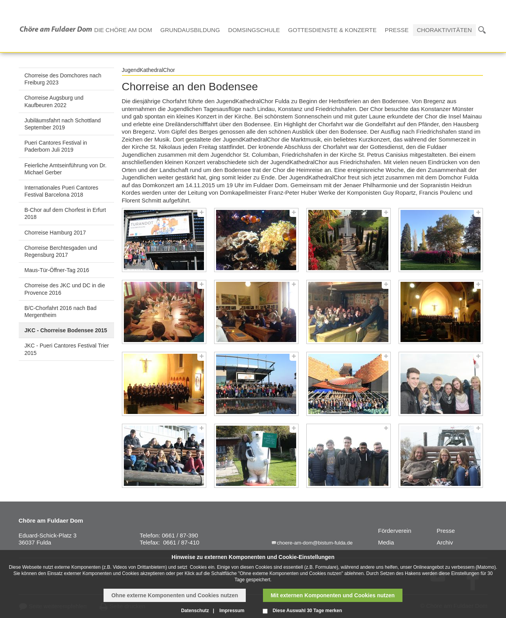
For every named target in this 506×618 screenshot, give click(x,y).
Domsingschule (254, 30)
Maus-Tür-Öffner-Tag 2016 (57, 270)
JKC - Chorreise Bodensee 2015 (66, 330)
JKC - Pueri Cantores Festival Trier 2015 (67, 349)
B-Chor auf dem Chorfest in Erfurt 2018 (65, 213)
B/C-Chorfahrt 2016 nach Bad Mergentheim (61, 311)
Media (386, 542)
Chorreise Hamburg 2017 (55, 232)
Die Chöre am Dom (123, 30)
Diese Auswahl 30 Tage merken (307, 610)
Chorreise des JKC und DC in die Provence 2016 (65, 289)
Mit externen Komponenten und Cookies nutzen (333, 595)
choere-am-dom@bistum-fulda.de (315, 543)
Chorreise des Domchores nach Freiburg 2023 (63, 79)
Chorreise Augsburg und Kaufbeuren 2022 (54, 101)
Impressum (231, 610)
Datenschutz (195, 610)
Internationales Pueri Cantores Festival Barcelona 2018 (61, 191)
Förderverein (394, 530)
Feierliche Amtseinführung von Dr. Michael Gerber (66, 169)
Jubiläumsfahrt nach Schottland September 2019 (63, 124)
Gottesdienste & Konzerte (332, 30)
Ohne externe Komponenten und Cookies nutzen (174, 595)
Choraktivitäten (444, 30)
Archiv (445, 542)
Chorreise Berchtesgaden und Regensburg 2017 (61, 251)
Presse (397, 30)
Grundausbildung (190, 30)
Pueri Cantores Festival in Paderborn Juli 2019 (56, 146)
